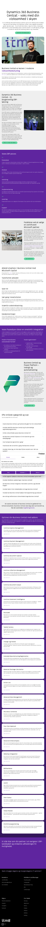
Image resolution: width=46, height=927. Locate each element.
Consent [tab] (8, 457)
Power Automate (36, 377)
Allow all (37, 472)
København (26, 903)
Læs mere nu (29, 258)
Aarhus (25, 905)
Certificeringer (27, 889)
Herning (25, 900)
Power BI (30, 377)
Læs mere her (29, 405)
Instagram (4, 905)
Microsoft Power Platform (29, 373)
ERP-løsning (4, 74)
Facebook (4, 908)
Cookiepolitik (26, 882)
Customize (23, 472)
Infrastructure (35, 245)
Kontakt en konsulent (23, 32)
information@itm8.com (7, 882)
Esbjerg (25, 908)
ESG (25, 887)
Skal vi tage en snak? (10, 142)
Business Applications (36, 246)
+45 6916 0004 (5, 880)
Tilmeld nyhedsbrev (6, 900)
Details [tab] (23, 457)
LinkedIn (4, 903)
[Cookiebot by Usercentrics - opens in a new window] (39, 454)
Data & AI (41, 245)
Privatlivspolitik (27, 880)
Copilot (10, 273)
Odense (25, 910)
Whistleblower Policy (28, 884)
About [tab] (38, 457)
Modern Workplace (28, 245)
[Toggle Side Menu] (44, 2)
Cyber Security (27, 246)
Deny (8, 472)
